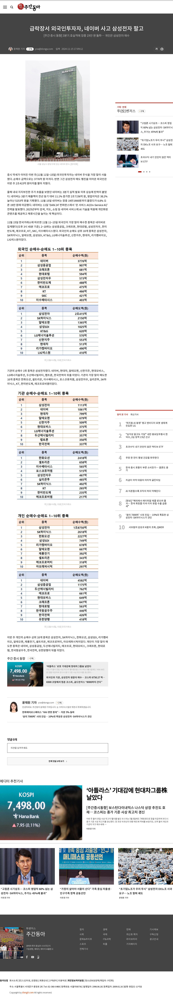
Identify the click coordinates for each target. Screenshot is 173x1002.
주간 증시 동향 (16, 659)
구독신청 (154, 934)
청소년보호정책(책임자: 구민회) (99, 980)
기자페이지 (131, 944)
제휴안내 (44, 980)
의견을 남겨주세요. (19, 748)
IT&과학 (107, 939)
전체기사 (84, 949)
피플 (105, 944)
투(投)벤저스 (126, 111)
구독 (30, 49)
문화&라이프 (86, 939)
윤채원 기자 (29, 703)
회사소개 (14, 980)
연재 (128, 929)
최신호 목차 (132, 934)
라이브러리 (131, 939)
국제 (105, 934)
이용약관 (62, 980)
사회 (82, 934)
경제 (105, 929)
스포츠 (83, 944)
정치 (82, 929)
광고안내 (154, 939)
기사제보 (154, 929)
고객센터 (53, 980)
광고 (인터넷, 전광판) (28, 980)
